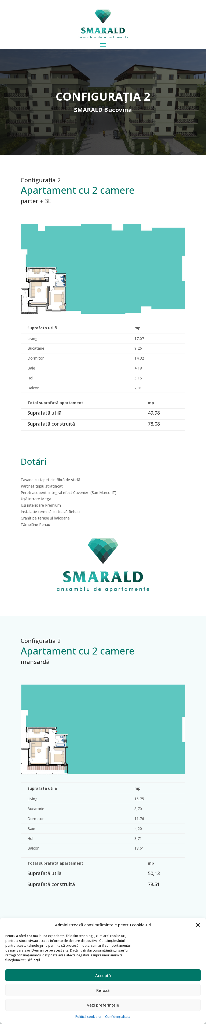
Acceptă (103, 975)
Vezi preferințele (103, 1005)
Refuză (103, 990)
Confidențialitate (118, 1016)
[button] (198, 925)
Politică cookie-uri (88, 1016)
